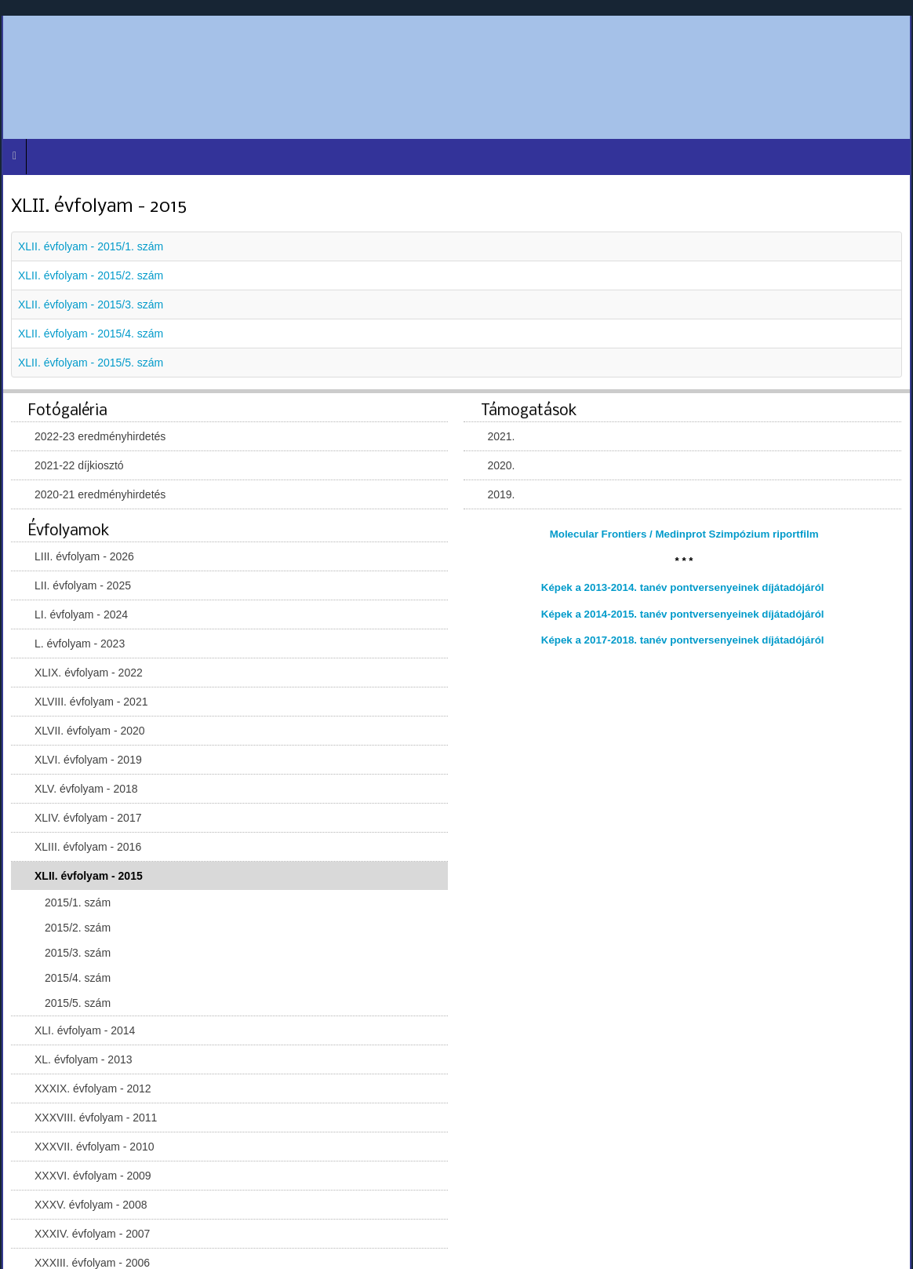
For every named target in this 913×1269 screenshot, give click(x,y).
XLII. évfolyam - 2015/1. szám (90, 246)
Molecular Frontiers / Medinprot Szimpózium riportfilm (684, 534)
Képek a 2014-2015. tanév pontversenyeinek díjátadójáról (682, 614)
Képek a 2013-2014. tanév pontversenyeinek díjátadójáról (682, 587)
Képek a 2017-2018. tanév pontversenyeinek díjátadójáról (682, 640)
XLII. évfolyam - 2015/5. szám (90, 362)
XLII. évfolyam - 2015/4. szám (90, 333)
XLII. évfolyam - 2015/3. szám (90, 304)
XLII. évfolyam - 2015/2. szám (90, 275)
